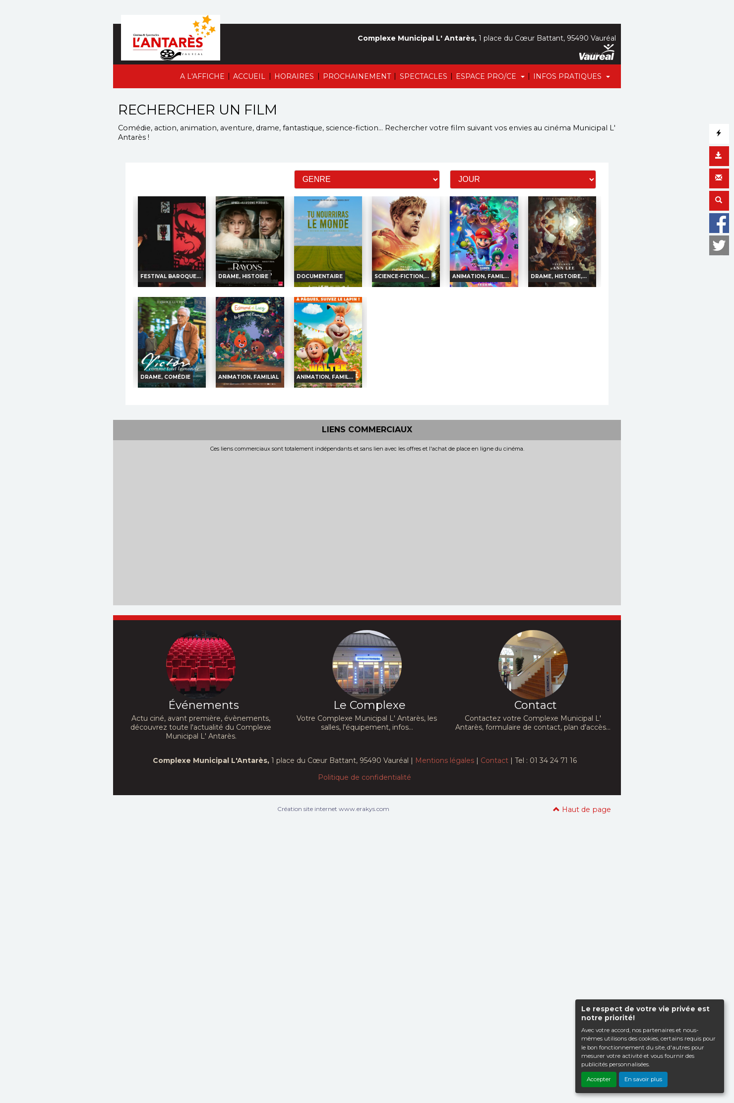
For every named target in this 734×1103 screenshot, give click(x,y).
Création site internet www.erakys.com (333, 809)
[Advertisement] (367, 526)
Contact (494, 760)
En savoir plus (643, 1079)
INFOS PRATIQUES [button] (568, 76)
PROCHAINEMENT (357, 76)
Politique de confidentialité (364, 777)
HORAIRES (294, 76)
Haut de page (582, 809)
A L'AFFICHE (202, 76)
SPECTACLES (423, 76)
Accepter (599, 1079)
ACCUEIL (249, 76)
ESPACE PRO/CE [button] (487, 76)
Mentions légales (444, 760)
